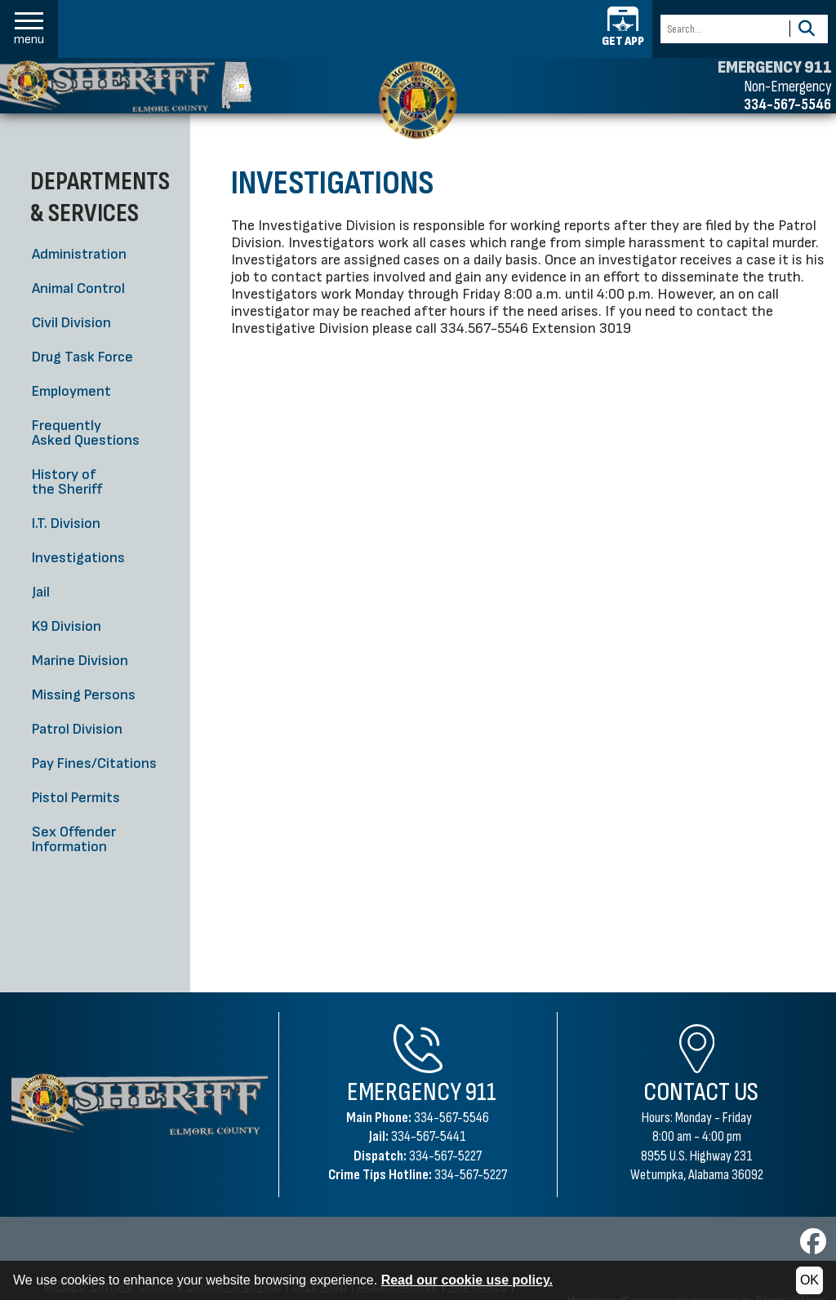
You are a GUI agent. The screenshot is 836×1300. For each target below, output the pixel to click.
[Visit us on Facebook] (813, 1246)
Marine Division (80, 660)
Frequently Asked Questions (86, 433)
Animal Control (78, 288)
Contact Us (700, 1092)
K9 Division (66, 626)
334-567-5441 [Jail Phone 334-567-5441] (428, 1136)
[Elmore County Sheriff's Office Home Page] (139, 1104)
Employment (71, 391)
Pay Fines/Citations (94, 763)
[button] (29, 29)
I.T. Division (66, 523)
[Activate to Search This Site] (806, 29)
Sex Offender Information (74, 839)
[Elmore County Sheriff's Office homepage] (126, 86)
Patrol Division (77, 729)
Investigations (78, 557)
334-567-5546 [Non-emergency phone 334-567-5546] (787, 104)
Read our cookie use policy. (467, 1280)
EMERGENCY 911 (775, 68)
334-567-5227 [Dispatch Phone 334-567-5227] (445, 1156)
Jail (41, 592)
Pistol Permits (76, 797)
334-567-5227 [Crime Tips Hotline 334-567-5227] (470, 1174)
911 (480, 1092)
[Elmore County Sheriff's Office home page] (417, 99)
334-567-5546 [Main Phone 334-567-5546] (451, 1117)
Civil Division (71, 322)
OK (809, 1280)
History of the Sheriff (67, 482)
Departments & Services (100, 197)
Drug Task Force (82, 357)
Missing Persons (84, 694)
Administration (79, 254)
